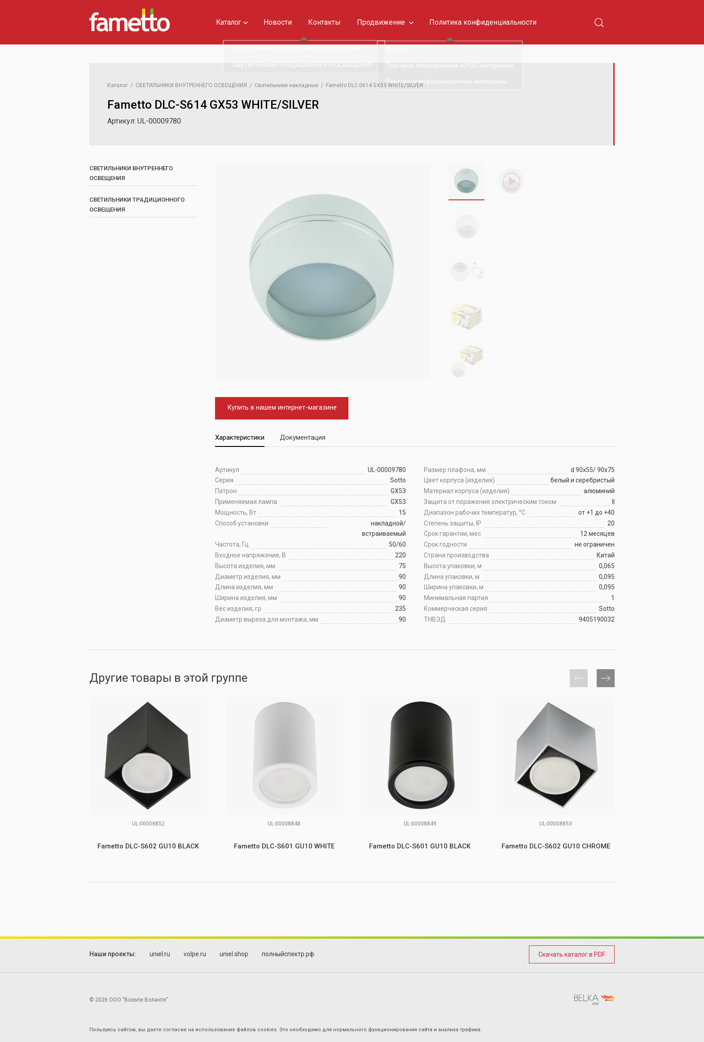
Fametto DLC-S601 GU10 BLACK (420, 846)
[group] (323, 271)
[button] (409, 261)
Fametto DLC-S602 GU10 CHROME (556, 846)
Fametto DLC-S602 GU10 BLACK (148, 846)
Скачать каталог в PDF (571, 954)
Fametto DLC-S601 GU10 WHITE (284, 846)
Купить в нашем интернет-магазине (279, 407)
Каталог (233, 22)
